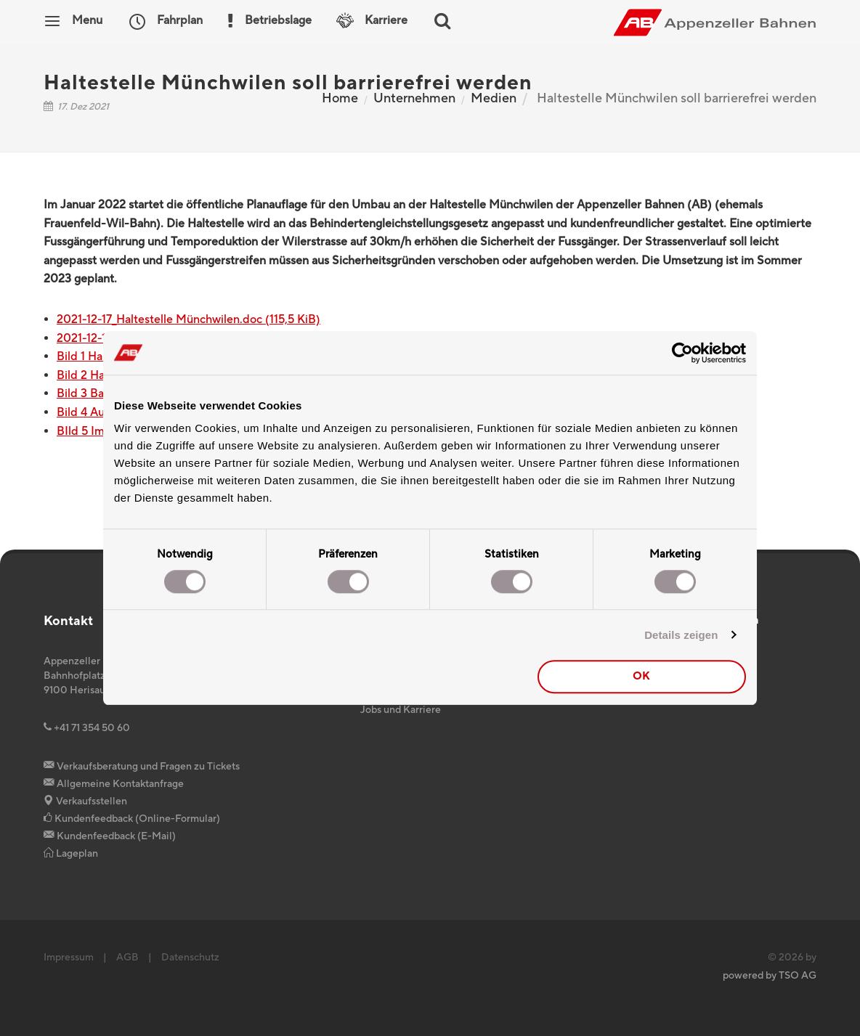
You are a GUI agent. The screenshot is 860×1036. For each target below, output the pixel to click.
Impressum (69, 957)
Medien (493, 98)
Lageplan (71, 853)
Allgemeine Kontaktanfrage (114, 784)
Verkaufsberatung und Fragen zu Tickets (142, 766)
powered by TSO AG (769, 975)
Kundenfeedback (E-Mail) (110, 836)
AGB (127, 957)
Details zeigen (681, 635)
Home (340, 98)
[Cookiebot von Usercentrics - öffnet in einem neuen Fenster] (682, 353)
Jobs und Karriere (400, 710)
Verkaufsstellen (85, 801)
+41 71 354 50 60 (87, 728)
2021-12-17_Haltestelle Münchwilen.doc (188, 319)
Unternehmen (414, 98)
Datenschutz (190, 957)
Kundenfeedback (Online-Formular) (132, 818)
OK (641, 676)
